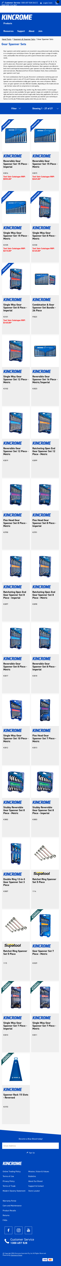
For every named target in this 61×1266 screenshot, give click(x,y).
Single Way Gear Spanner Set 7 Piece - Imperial (15, 1025)
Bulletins (32, 1176)
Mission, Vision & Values (38, 1171)
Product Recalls (9, 1210)
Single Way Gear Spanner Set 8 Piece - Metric (44, 235)
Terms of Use (8, 1176)
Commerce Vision (16, 1255)
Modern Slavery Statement (14, 1191)
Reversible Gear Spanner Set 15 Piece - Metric (44, 164)
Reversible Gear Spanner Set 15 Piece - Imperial (15, 164)
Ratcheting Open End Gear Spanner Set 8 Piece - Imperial (14, 595)
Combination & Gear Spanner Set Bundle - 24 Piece (44, 307)
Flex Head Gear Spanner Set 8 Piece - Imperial (44, 523)
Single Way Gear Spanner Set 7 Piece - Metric (44, 1025)
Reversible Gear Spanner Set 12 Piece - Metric (15, 451)
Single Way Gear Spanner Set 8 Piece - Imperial (15, 307)
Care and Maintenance (12, 1206)
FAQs (5, 1220)
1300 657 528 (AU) (28, 2)
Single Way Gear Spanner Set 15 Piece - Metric (15, 235)
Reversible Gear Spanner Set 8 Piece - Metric (15, 666)
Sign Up (32, 1153)
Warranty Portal (9, 1201)
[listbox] (56, 109)
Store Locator (34, 1191)
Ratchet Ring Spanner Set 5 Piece (44, 881)
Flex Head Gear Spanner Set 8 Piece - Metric (15, 523)
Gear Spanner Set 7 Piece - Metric (43, 952)
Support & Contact (36, 1186)
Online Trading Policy (12, 1171)
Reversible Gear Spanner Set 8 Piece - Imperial (44, 666)
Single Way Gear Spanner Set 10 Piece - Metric (15, 738)
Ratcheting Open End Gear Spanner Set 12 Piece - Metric (43, 451)
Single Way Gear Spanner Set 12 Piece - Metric (15, 379)
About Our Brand (35, 1181)
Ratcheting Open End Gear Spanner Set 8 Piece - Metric (43, 595)
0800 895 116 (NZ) (9, 5)
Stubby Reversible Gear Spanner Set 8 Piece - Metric (14, 810)
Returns (6, 1215)
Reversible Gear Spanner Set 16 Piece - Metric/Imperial (44, 379)
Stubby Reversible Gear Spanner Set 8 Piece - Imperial (43, 810)
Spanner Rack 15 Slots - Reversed (15, 1096)
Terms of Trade (9, 1186)
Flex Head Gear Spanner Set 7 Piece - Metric (44, 738)
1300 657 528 (18, 1243)
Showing (42, 108)
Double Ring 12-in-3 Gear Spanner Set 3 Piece (14, 882)
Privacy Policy (8, 1181)
